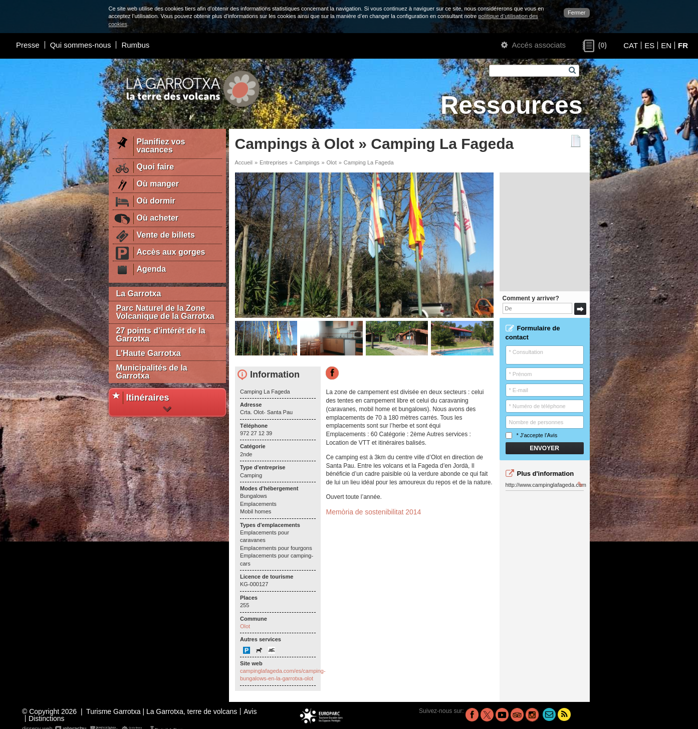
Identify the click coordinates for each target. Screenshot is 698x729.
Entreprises (274, 162)
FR (683, 45)
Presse (28, 45)
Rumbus (135, 45)
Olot (332, 162)
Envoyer (544, 448)
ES (649, 45)
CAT (630, 45)
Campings (307, 162)
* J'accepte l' (532, 435)
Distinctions (47, 718)
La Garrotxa (138, 293)
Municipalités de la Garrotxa (151, 371)
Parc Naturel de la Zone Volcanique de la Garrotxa (165, 312)
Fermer (576, 13)
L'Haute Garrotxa (148, 353)
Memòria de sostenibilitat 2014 (373, 512)
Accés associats (533, 45)
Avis (552, 435)
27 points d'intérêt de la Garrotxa (160, 334)
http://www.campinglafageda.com (545, 485)
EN (666, 45)
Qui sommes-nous (80, 45)
